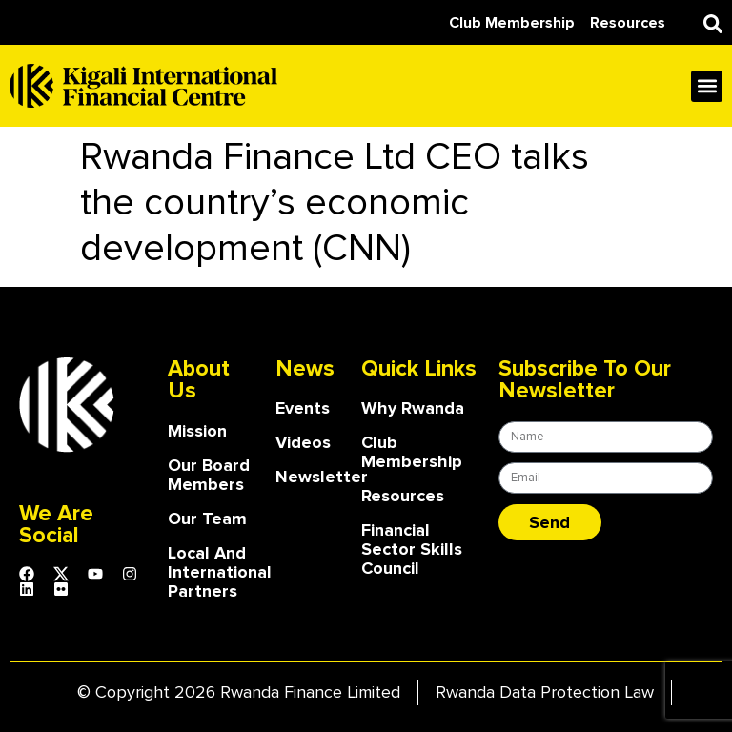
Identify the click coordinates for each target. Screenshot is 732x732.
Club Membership (411, 452)
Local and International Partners (212, 571)
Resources (402, 495)
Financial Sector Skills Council (411, 549)
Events (302, 407)
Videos (303, 442)
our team (207, 518)
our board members (209, 475)
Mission (197, 430)
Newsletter (308, 476)
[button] (712, 23)
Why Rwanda (412, 407)
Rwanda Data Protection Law (545, 691)
